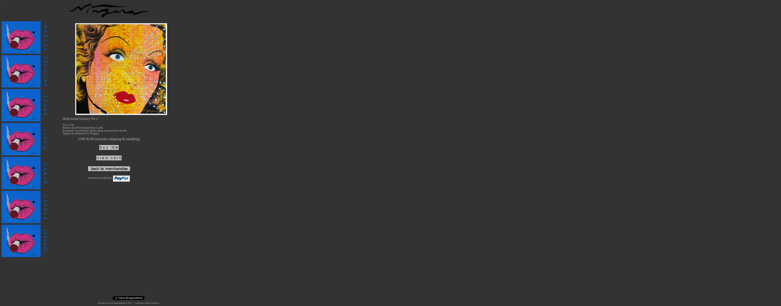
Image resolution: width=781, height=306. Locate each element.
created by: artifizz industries (147, 303)
